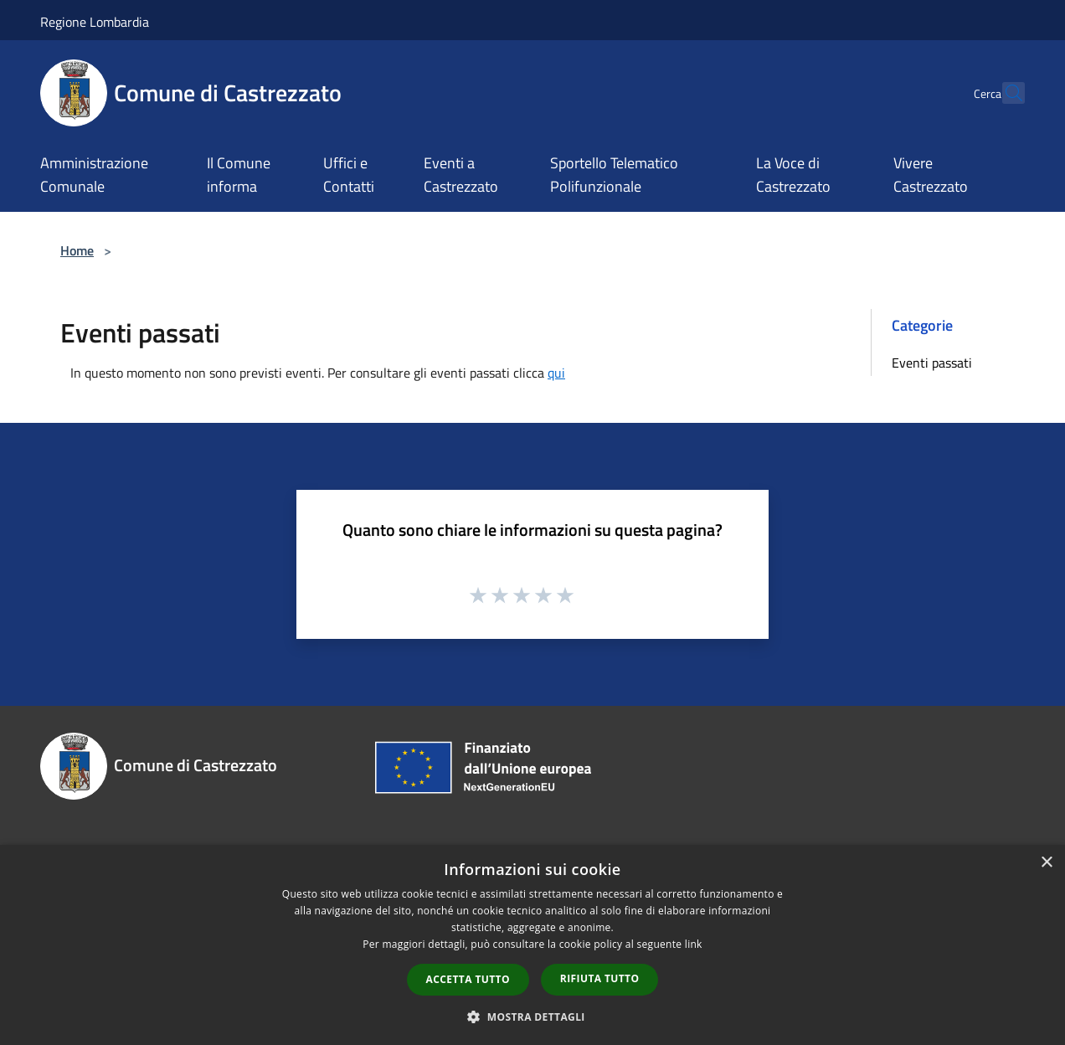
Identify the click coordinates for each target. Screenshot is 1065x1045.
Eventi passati (932, 363)
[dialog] (532, 945)
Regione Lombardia (94, 22)
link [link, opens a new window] (693, 944)
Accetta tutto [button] (468, 979)
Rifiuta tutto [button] (600, 978)
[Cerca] (1005, 93)
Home (77, 250)
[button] (532, 1016)
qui (556, 373)
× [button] (1046, 863)
